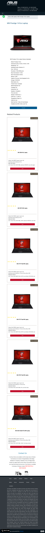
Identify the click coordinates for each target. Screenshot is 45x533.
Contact (27, 482)
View (22, 168)
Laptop (15, 478)
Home (10, 478)
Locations (11, 486)
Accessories (21, 482)
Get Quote (23, 107)
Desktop (20, 478)
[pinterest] (41, 531)
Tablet (31, 478)
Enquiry (33, 482)
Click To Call (5, 531)
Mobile (10, 482)
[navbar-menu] (2, 13)
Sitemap (21, 531)
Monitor (26, 478)
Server (15, 482)
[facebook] (43, 531)
